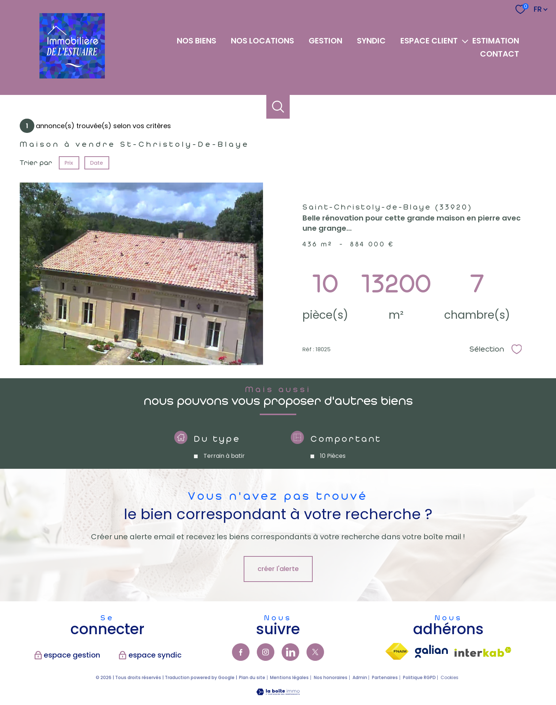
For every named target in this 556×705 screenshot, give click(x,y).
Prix (69, 162)
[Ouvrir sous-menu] (465, 40)
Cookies (449, 677)
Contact (499, 54)
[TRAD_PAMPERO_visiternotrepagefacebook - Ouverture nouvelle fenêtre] (241, 652)
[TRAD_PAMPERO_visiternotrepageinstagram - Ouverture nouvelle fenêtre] (265, 652)
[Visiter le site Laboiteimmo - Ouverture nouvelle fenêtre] (278, 692)
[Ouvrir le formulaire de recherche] (278, 107)
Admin (360, 677)
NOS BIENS (196, 41)
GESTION (325, 41)
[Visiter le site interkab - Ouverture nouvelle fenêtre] (482, 652)
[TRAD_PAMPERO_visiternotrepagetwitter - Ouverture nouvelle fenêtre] (315, 652)
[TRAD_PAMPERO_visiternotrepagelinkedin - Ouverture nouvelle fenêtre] (290, 652)
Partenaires (385, 677)
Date (97, 162)
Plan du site (252, 677)
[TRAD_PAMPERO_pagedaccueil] (72, 76)
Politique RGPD (419, 677)
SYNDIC (371, 41)
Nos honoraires (330, 677)
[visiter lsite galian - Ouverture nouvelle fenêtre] (431, 651)
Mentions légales (289, 677)
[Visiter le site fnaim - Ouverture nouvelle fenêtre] (396, 651)
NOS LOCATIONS (262, 41)
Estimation (495, 41)
